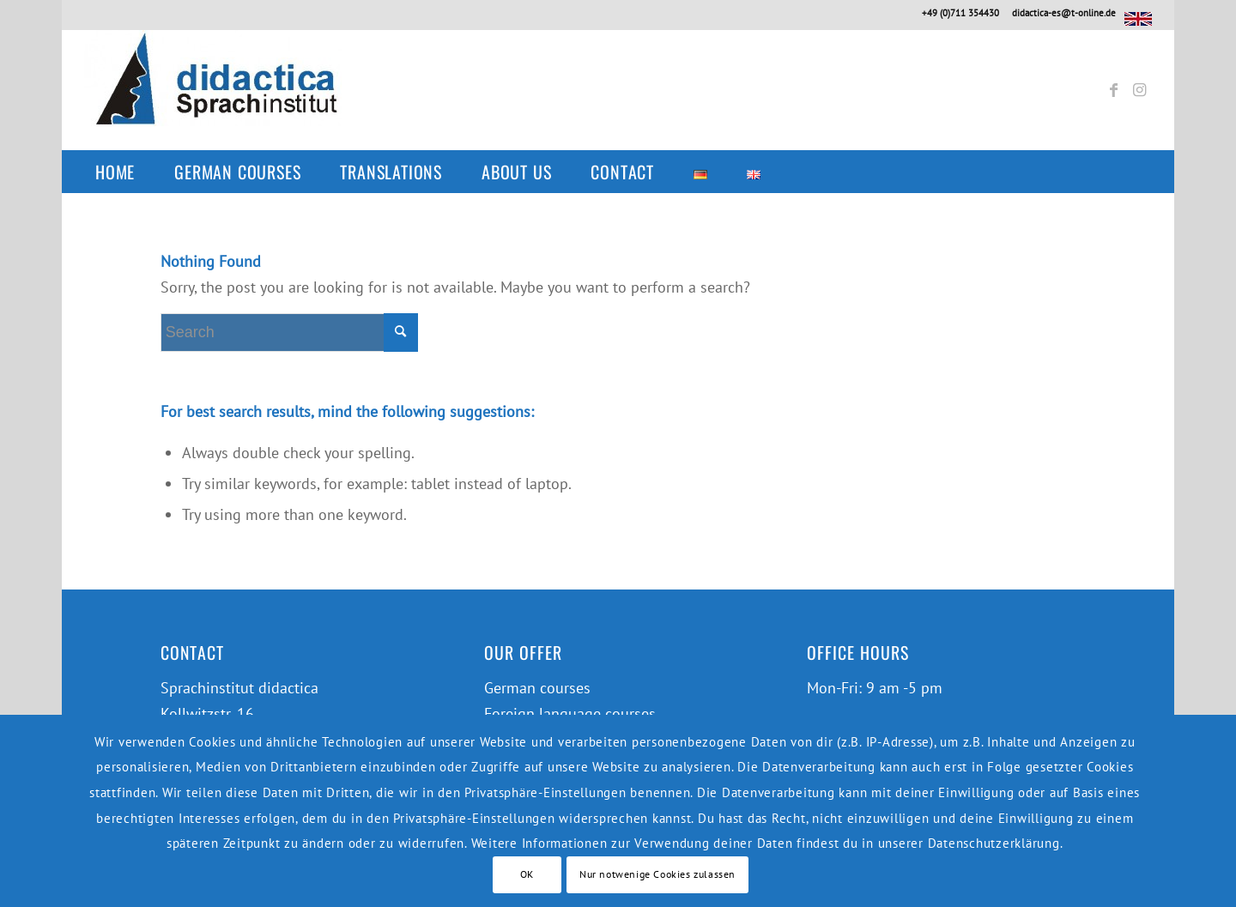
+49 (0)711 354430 (960, 13)
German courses (537, 688)
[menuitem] (123, 171)
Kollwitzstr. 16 (207, 713)
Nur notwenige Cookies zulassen (657, 874)
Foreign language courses (570, 713)
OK (527, 874)
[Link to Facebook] (1113, 90)
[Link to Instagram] (1139, 90)
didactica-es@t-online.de (1064, 13)
